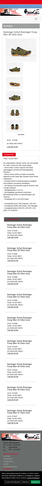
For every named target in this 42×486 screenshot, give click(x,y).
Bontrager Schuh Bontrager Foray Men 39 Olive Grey (19, 249)
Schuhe (7, 25)
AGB (7, 464)
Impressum (9, 459)
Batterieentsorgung (11, 466)
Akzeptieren (35, 482)
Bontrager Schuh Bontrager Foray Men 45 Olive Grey (19, 365)
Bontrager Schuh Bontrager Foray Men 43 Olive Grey (19, 342)
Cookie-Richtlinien (33, 478)
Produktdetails (9, 154)
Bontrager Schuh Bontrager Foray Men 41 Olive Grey (19, 295)
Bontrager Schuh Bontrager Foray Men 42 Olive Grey (19, 319)
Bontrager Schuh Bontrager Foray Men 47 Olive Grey (19, 412)
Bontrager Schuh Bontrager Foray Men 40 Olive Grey (19, 272)
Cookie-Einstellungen (12, 482)
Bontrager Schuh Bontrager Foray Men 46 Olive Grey (19, 388)
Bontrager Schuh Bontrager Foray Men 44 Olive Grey (19, 226)
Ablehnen (25, 482)
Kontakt (8, 456)
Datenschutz (9, 461)
